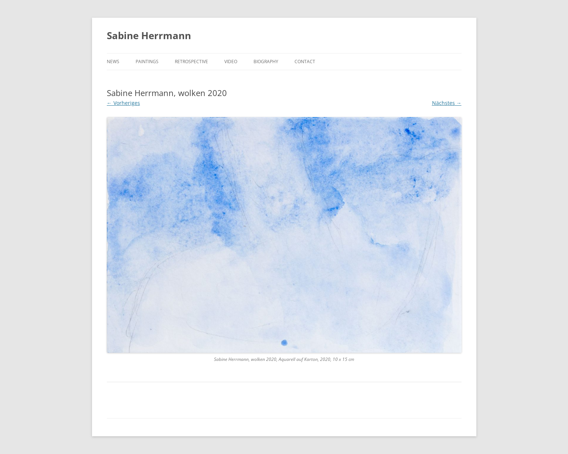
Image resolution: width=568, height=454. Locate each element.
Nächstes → (447, 102)
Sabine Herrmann (149, 35)
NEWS (113, 61)
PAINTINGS (147, 61)
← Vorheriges (123, 102)
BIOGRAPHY (266, 61)
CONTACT (305, 61)
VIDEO (230, 61)
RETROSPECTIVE (191, 61)
